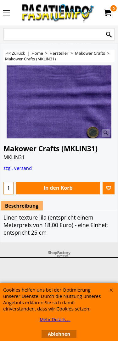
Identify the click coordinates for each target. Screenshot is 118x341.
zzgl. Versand (17, 168)
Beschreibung (21, 205)
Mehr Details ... (55, 319)
